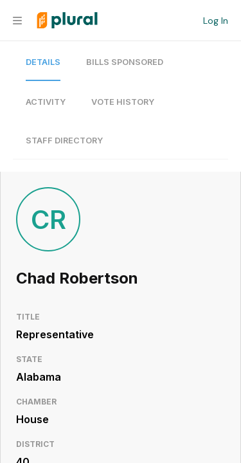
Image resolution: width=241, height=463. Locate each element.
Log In (215, 20)
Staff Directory (64, 140)
